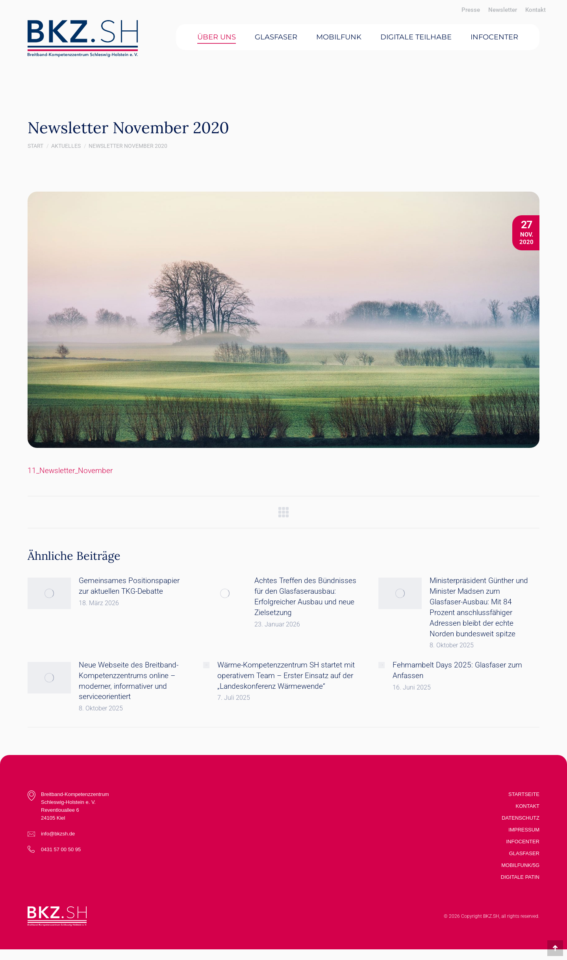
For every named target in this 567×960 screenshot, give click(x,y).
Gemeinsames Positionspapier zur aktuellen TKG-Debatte (129, 586)
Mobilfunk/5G (520, 865)
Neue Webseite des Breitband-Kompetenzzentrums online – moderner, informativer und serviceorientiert (128, 680)
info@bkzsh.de (58, 834)
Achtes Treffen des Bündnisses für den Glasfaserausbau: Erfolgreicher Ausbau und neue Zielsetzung (305, 596)
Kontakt (527, 806)
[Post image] (49, 593)
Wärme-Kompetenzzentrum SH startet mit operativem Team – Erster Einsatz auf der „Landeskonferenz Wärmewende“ (286, 675)
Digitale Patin (520, 877)
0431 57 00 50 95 (61, 849)
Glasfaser (524, 853)
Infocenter (523, 841)
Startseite (523, 794)
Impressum (523, 830)
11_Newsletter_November (70, 470)
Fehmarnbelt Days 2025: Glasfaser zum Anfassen (457, 670)
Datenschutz (520, 818)
